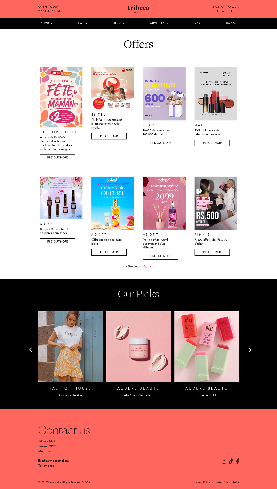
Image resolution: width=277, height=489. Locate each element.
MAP (197, 23)
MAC (200, 125)
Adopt (48, 224)
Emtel (99, 114)
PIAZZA (230, 23)
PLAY (119, 23)
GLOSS (86, 482)
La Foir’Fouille (60, 132)
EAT (83, 23)
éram (149, 125)
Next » (147, 266)
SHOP (47, 23)
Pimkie (202, 234)
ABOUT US (159, 23)
